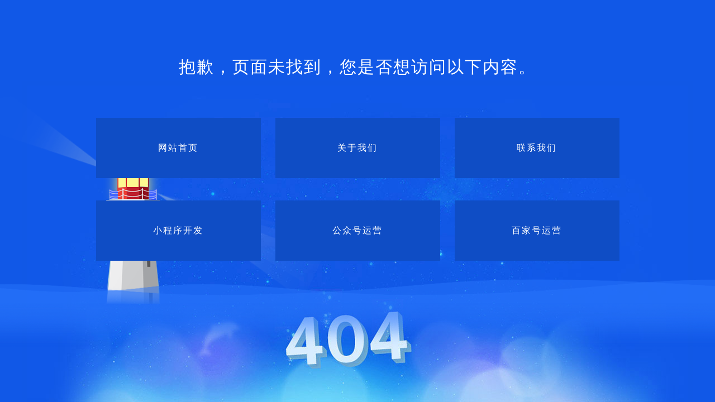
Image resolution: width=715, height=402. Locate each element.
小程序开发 (178, 230)
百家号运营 (537, 230)
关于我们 (357, 147)
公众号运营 (357, 230)
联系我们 (537, 147)
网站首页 (178, 147)
